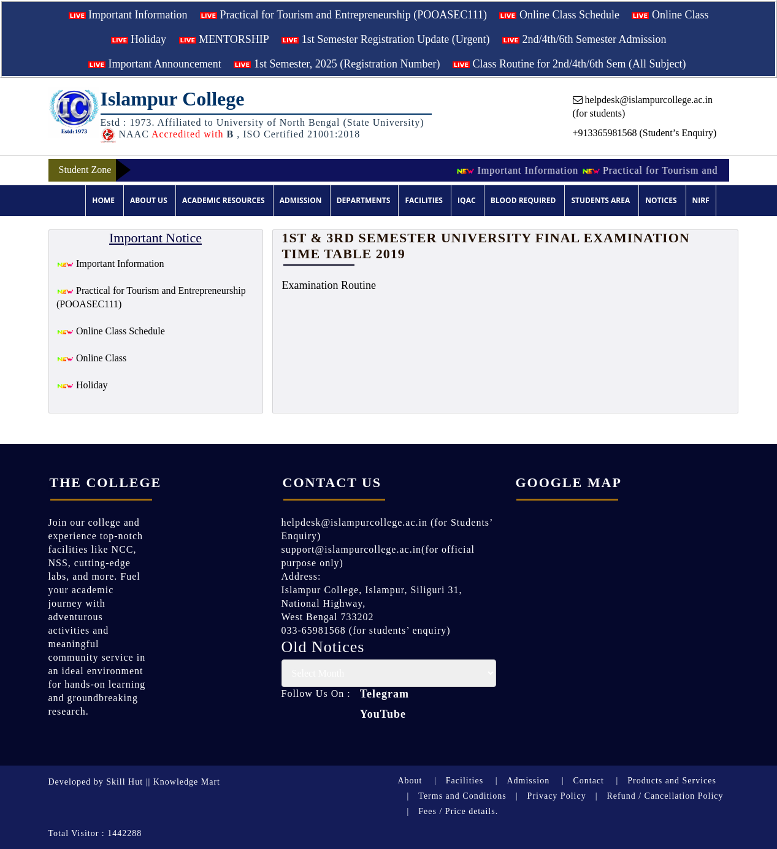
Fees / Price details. (458, 811)
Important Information (128, 15)
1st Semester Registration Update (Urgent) (385, 39)
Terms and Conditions (462, 796)
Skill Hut (124, 781)
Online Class (670, 15)
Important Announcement (154, 64)
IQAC (466, 200)
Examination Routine (329, 285)
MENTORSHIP (224, 39)
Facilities (424, 200)
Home (103, 200)
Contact (588, 780)
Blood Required (523, 200)
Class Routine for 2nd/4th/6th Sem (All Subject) (569, 64)
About (410, 780)
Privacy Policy (556, 796)
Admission (301, 200)
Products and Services (671, 780)
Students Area (600, 200)
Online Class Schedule (559, 15)
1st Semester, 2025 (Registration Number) (337, 64)
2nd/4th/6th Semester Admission (584, 39)
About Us (148, 200)
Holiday (139, 39)
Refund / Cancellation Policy (665, 796)
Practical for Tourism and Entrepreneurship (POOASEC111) (343, 15)
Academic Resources (223, 200)
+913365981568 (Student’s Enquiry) (645, 133)
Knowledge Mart (186, 781)
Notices (660, 200)
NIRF (701, 200)
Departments (364, 200)
